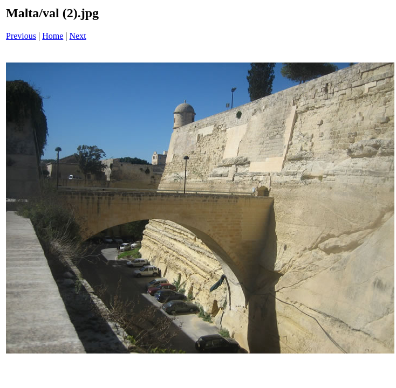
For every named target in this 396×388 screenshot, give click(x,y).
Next (78, 35)
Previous (21, 35)
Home (52, 35)
